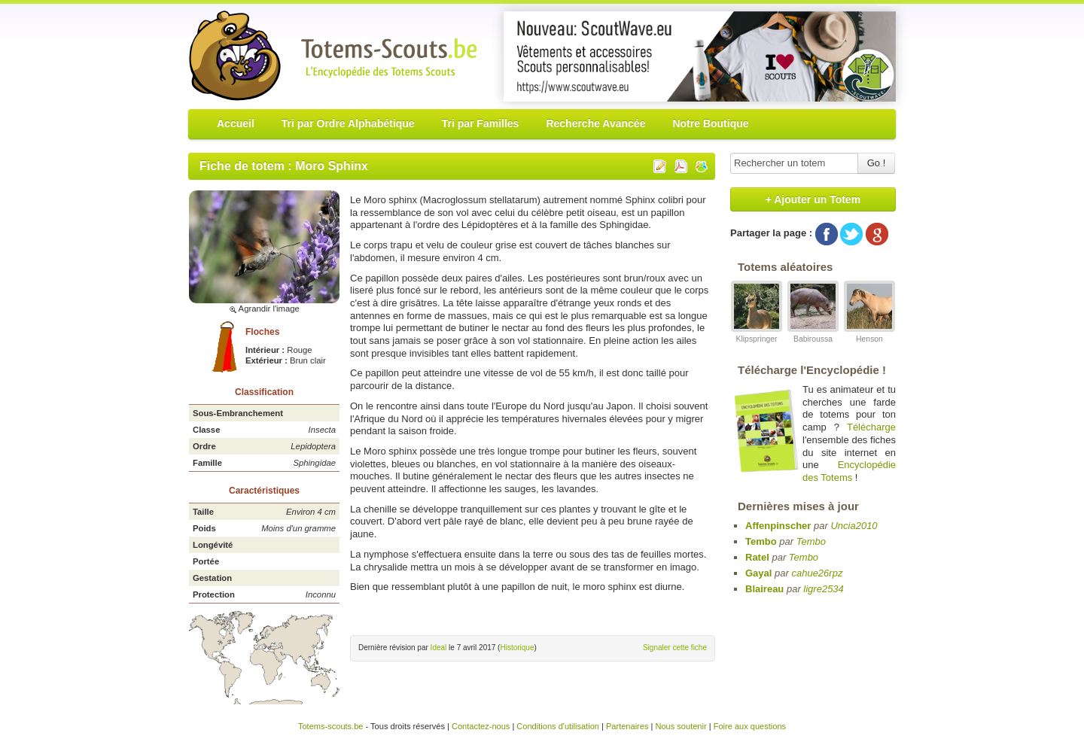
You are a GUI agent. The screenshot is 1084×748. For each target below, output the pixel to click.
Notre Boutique (710, 123)
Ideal (439, 647)
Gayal (758, 573)
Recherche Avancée (595, 123)
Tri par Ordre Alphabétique (348, 123)
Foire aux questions (750, 726)
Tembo (761, 541)
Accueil (235, 123)
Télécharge (871, 427)
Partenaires (627, 726)
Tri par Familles (480, 123)
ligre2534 (823, 588)
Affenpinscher (778, 525)
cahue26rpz (816, 573)
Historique (517, 647)
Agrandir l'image (264, 308)
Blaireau (764, 588)
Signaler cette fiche (675, 647)
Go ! (876, 163)
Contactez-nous (481, 726)
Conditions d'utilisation (557, 726)
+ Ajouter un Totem (813, 199)
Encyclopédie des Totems (849, 471)
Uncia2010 (853, 525)
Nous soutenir (680, 726)
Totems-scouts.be (331, 726)
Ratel (757, 557)
